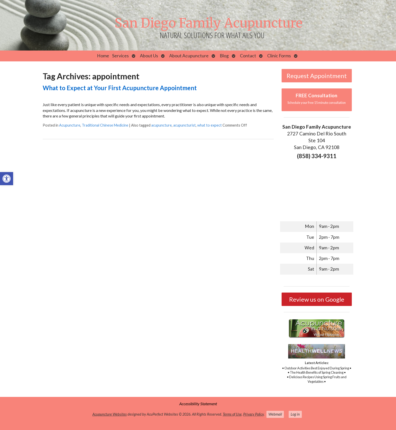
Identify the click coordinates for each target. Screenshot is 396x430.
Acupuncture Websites (109, 414)
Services (120, 55)
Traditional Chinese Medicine (105, 125)
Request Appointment (317, 75)
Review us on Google (316, 299)
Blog (224, 55)
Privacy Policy (253, 414)
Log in (295, 414)
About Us (149, 55)
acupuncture (161, 125)
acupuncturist (184, 125)
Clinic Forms (279, 55)
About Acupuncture (189, 55)
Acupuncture (69, 125)
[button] (6, 178)
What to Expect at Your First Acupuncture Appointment (120, 87)
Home (103, 55)
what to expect (209, 125)
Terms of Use (232, 414)
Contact (248, 55)
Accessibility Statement (198, 403)
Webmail (275, 414)
